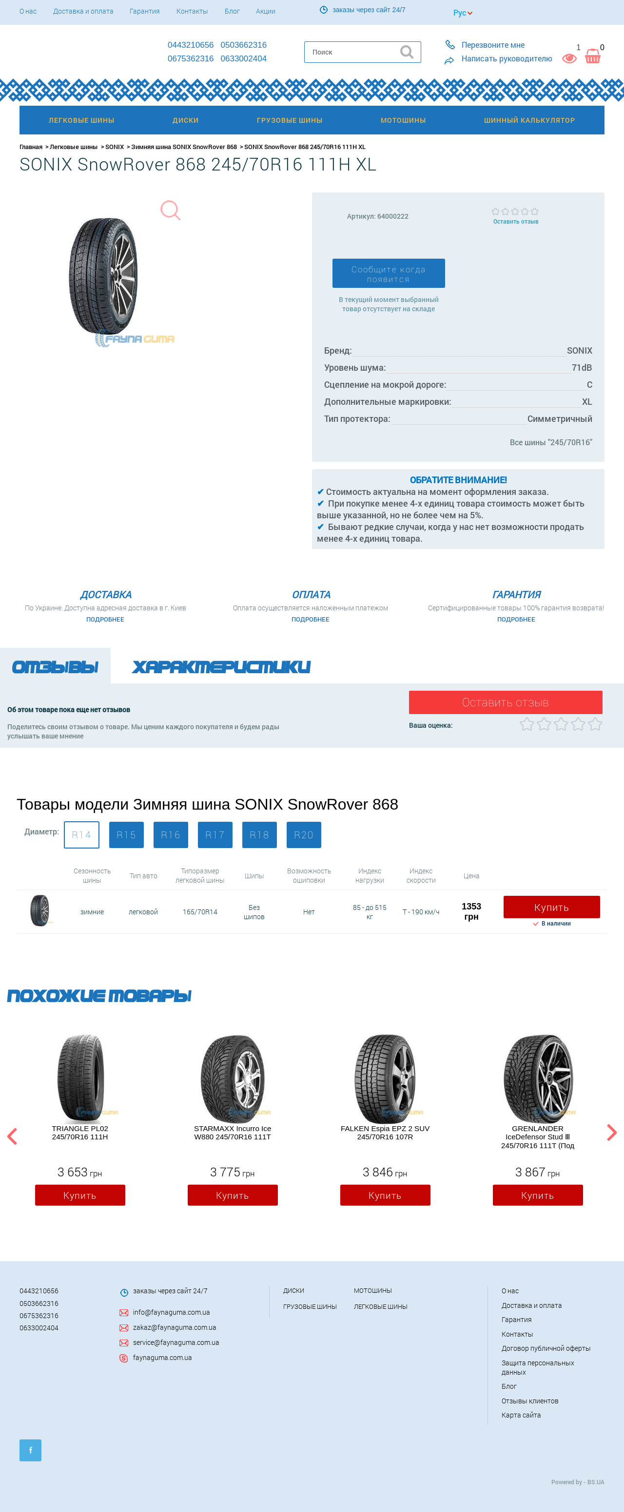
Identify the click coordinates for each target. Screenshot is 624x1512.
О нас (28, 11)
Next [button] (611, 1134)
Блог (232, 11)
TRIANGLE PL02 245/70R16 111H (80, 1132)
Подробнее (105, 619)
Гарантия (145, 11)
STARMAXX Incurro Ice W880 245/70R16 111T (232, 1132)
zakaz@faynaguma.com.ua (174, 1327)
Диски (293, 1290)
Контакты (192, 11)
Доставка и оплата (83, 11)
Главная (31, 146)
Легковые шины (74, 146)
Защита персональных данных (538, 1367)
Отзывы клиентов (530, 1400)
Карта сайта (521, 1414)
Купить (551, 907)
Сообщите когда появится (388, 274)
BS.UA (595, 1482)
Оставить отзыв (516, 221)
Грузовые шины (310, 1306)
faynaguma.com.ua (162, 1357)
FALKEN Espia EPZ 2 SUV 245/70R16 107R (385, 1132)
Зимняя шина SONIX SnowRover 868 (184, 146)
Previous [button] (10, 1134)
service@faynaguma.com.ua (176, 1342)
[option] (80, 1122)
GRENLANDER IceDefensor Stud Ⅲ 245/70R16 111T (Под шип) (537, 1137)
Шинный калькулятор (529, 120)
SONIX (114, 146)
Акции (265, 11)
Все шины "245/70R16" (551, 442)
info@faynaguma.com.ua (171, 1312)
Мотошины (373, 1290)
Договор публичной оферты (546, 1348)
